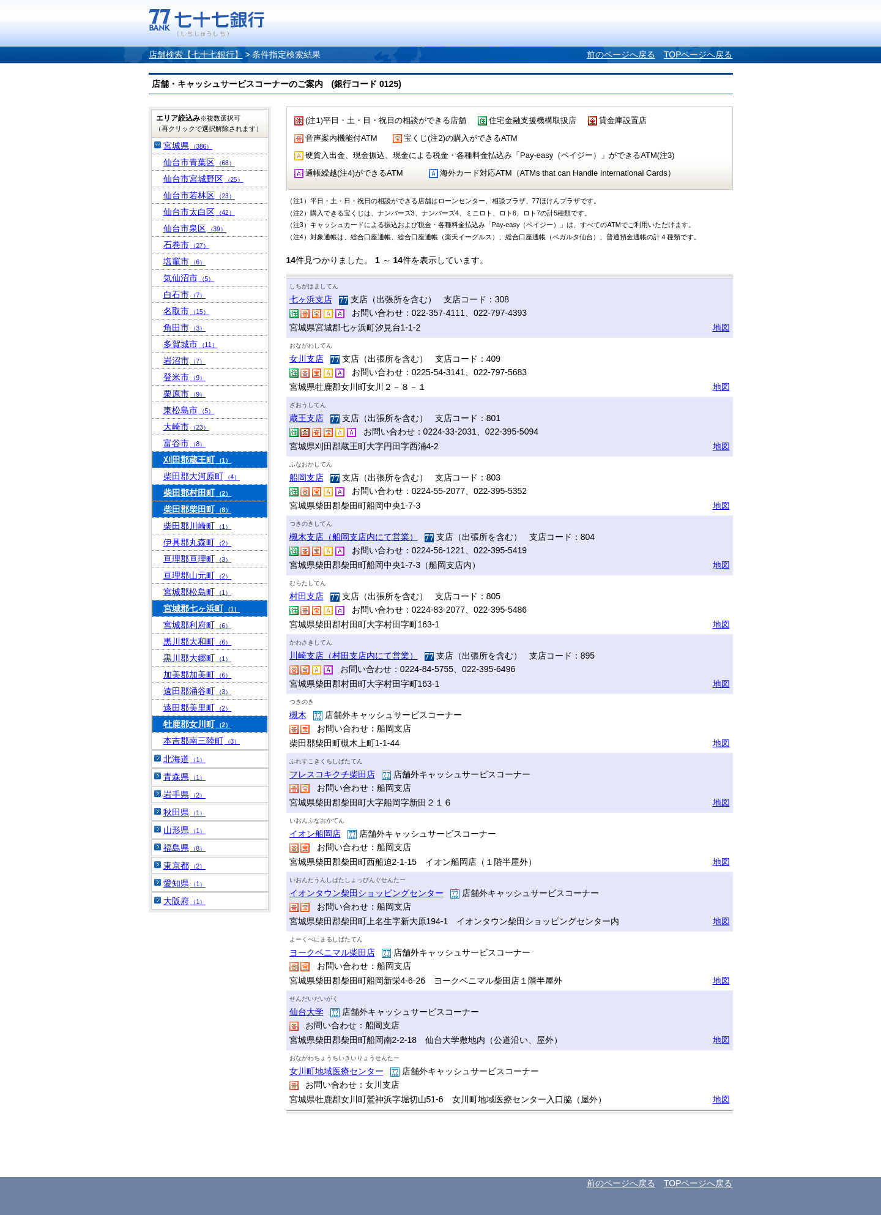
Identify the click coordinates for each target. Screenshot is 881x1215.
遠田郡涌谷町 (197, 691)
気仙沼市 (189, 278)
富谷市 (184, 443)
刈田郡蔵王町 (197, 460)
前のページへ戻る (621, 54)
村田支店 (306, 596)
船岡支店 (306, 477)
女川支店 (306, 359)
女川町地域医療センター (336, 1071)
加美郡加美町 (197, 674)
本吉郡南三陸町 (201, 741)
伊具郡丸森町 (197, 542)
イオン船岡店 (315, 834)
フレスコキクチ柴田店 (332, 774)
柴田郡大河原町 (201, 476)
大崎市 (186, 427)
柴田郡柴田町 (197, 509)
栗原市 (184, 393)
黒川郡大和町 (197, 641)
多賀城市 (190, 344)
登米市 (184, 377)
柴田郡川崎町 (197, 526)
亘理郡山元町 (197, 575)
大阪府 (184, 901)
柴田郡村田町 (197, 493)
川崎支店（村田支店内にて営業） (353, 655)
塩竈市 (184, 261)
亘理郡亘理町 (197, 559)
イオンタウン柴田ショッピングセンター (366, 893)
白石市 (184, 294)
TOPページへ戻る (698, 54)
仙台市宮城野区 (203, 179)
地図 (721, 327)
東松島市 (189, 410)
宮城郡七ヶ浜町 (201, 608)
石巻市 (186, 245)
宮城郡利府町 (197, 625)
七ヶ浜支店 (310, 299)
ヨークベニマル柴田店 (332, 952)
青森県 (184, 777)
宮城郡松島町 (197, 592)
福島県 (184, 848)
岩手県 (184, 794)
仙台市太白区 (199, 212)
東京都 (184, 865)
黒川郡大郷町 (197, 658)
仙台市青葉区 (199, 162)
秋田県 (184, 812)
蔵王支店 (306, 418)
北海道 (184, 759)
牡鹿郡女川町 (197, 724)
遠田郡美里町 (197, 707)
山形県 (184, 830)
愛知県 (184, 883)
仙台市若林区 (199, 195)
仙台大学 (306, 1012)
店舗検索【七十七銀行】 (196, 54)
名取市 (186, 311)
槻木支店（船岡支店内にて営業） (353, 537)
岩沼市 (184, 360)
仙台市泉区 (194, 228)
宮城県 (188, 146)
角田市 (184, 327)
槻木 (298, 715)
